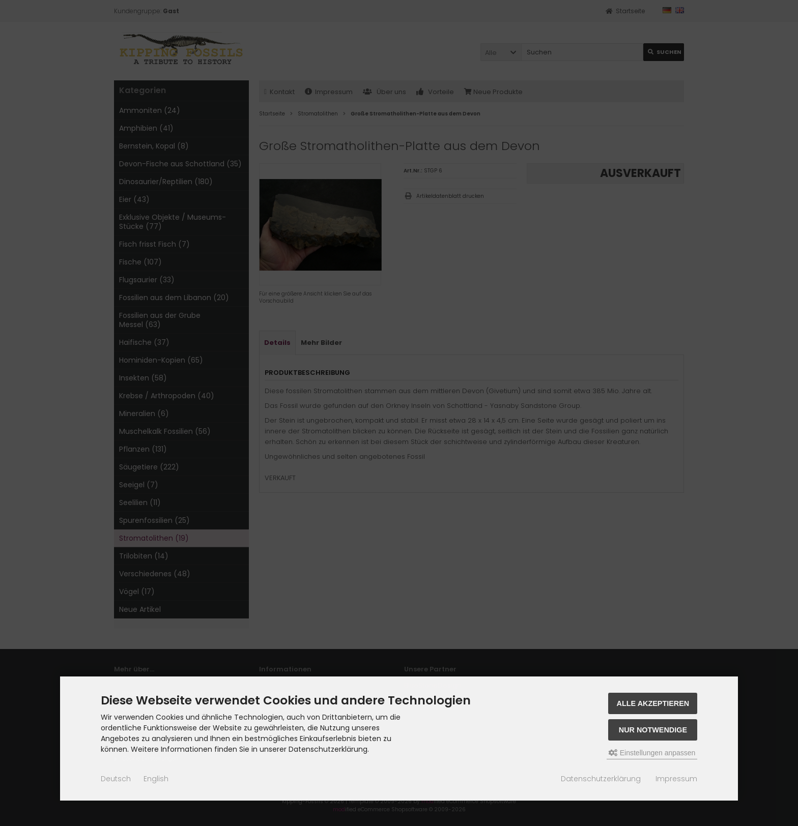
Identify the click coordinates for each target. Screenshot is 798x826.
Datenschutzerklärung (601, 779)
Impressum (676, 779)
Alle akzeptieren (653, 703)
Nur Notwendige (653, 730)
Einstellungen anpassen (652, 753)
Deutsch (116, 779)
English (156, 779)
